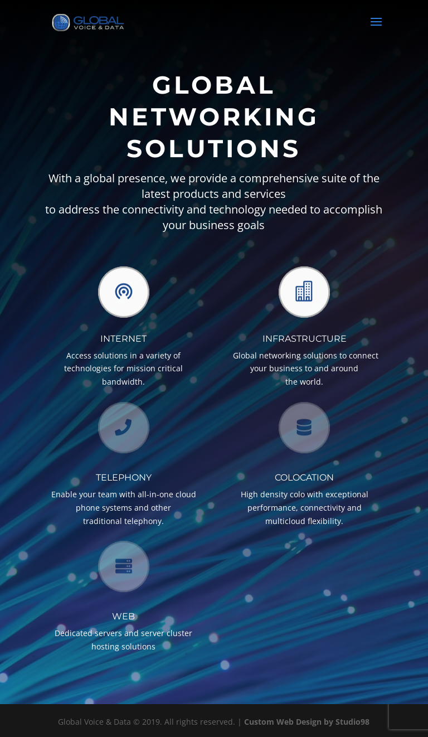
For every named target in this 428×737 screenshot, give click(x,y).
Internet (123, 338)
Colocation (304, 477)
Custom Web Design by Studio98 (306, 721)
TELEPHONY (124, 477)
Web (123, 616)
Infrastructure (304, 338)
